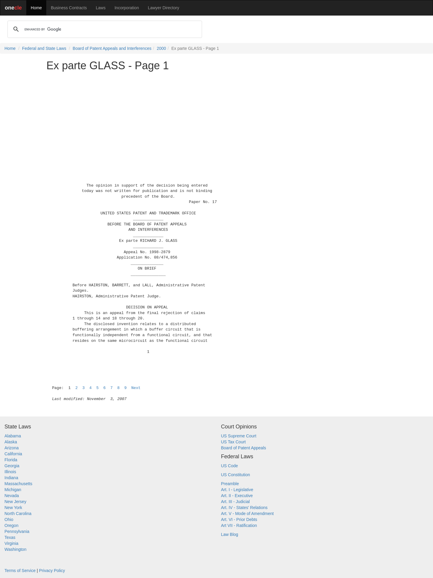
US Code (229, 465)
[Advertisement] (217, 117)
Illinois (10, 471)
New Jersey (15, 501)
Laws (101, 7)
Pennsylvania (16, 531)
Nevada (11, 495)
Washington (15, 549)
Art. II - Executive (237, 495)
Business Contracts (69, 7)
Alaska (10, 441)
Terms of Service (20, 570)
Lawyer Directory (163, 7)
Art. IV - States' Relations (244, 507)
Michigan (12, 489)
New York (13, 507)
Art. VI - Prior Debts (239, 519)
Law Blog (229, 534)
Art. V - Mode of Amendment (247, 513)
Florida (10, 459)
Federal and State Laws (44, 48)
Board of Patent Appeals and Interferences (112, 48)
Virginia (11, 543)
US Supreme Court (238, 435)
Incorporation (127, 7)
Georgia (11, 465)
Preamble (230, 483)
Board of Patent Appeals (243, 447)
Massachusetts (18, 483)
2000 (161, 48)
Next (136, 388)
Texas (10, 537)
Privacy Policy (52, 570)
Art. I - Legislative (237, 489)
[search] (103, 29)
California (13, 453)
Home (36, 7)
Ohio (8, 519)
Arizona (11, 447)
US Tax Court (233, 441)
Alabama (12, 435)
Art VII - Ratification (239, 525)
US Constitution (235, 474)
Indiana (11, 477)
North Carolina (17, 513)
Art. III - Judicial (235, 501)
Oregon (11, 525)
